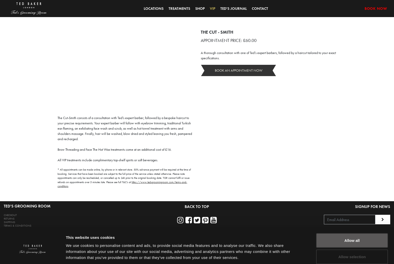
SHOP (200, 8)
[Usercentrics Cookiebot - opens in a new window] (33, 254)
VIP (212, 8)
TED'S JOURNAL (233, 8)
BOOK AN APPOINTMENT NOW (238, 70)
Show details (263, 251)
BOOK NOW (376, 8)
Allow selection (352, 234)
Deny (352, 250)
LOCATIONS (154, 8)
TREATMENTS (179, 8)
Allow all (352, 218)
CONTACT (260, 8)
